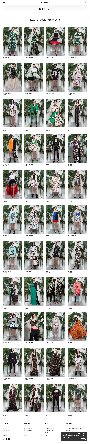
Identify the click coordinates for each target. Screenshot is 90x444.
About (4, 428)
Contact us (6, 430)
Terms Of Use (7, 433)
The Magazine (70, 426)
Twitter (6, 439)
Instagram (3, 439)
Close (83, 439)
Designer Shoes (28, 428)
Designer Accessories (30, 433)
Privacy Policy (6, 435)
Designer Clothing (29, 426)
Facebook (9, 439)
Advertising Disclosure (9, 426)
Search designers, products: (86, 2)
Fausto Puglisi (38, 20)
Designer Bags (28, 430)
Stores (26, 435)
